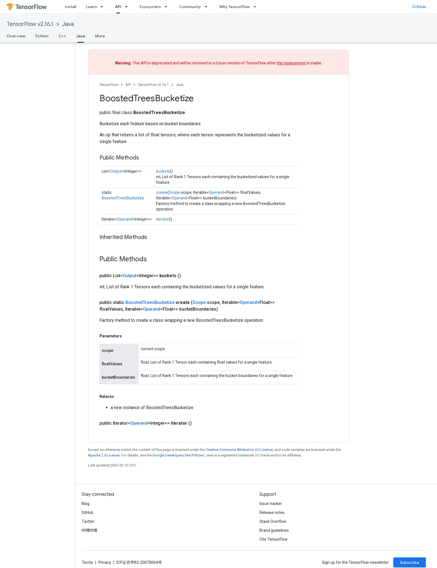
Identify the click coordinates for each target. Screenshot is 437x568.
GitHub (419, 6)
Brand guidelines (274, 530)
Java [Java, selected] (80, 35)
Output (116, 171)
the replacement (291, 63)
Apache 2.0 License (104, 455)
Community (190, 6)
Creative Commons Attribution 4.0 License (239, 450)
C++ (62, 35)
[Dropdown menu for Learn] (103, 6)
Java (68, 24)
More (100, 35)
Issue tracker (270, 503)
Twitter (88, 521)
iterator (162, 219)
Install (70, 6)
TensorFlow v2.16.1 (30, 24)
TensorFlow (108, 85)
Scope (174, 192)
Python (41, 35)
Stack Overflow (272, 521)
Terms (87, 562)
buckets (163, 171)
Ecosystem (150, 6)
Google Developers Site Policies (178, 455)
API (128, 85)
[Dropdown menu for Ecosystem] (167, 6)
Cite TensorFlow (273, 539)
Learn (91, 6)
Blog (85, 503)
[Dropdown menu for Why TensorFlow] (256, 6)
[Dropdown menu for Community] (207, 6)
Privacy (104, 562)
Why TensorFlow (234, 6)
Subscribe (409, 562)
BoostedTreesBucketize (123, 198)
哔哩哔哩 (89, 530)
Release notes (272, 512)
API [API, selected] (118, 6)
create (161, 192)
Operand (216, 192)
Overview (16, 35)
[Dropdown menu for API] (128, 6)
